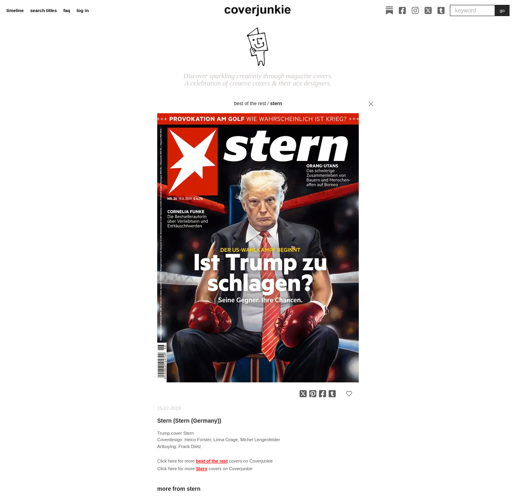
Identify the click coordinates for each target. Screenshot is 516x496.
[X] (428, 10)
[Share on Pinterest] (313, 394)
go (502, 10)
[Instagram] (415, 10)
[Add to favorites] (349, 394)
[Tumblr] (441, 10)
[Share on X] (303, 394)
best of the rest (250, 103)
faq (66, 10)
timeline (15, 10)
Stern (276, 103)
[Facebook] (402, 10)
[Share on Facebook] (322, 394)
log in (83, 10)
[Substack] (389, 10)
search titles (43, 10)
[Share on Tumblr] (332, 394)
